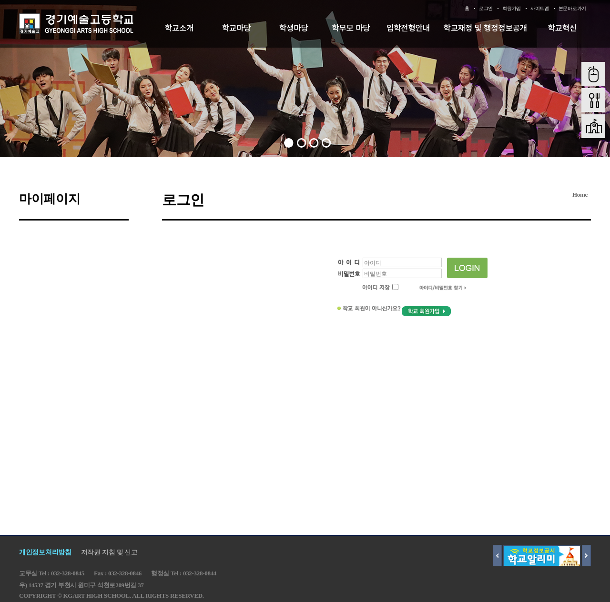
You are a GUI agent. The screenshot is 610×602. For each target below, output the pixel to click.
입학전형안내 (408, 27)
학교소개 (179, 27)
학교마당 (236, 27)
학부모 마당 (351, 27)
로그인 (486, 8)
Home (580, 194)
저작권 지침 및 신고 (109, 552)
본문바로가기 (572, 8)
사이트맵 (539, 8)
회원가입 (511, 8)
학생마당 (293, 27)
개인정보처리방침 (45, 552)
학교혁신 (562, 27)
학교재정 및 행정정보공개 (485, 27)
